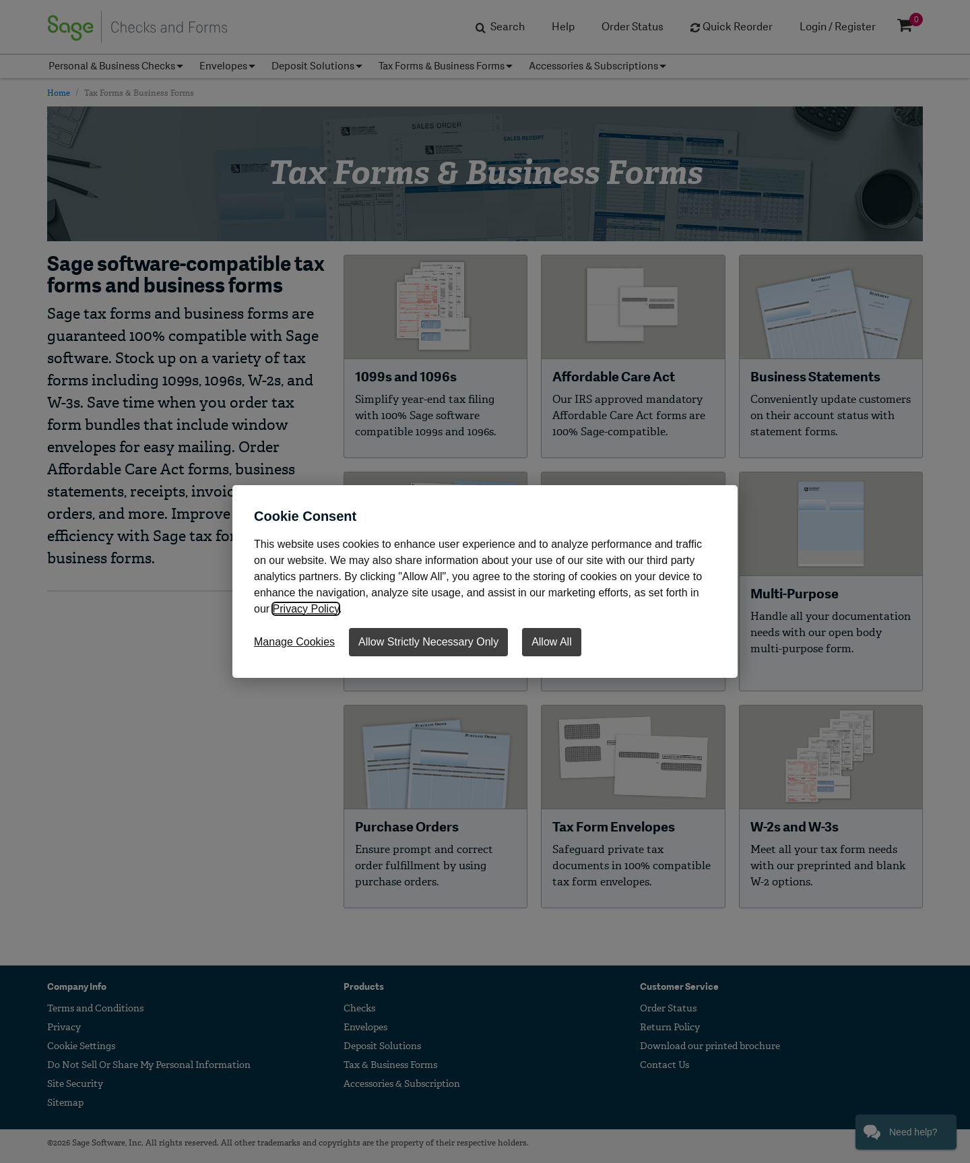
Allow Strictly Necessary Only (428, 642)
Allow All (551, 642)
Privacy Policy (306, 609)
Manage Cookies (294, 642)
